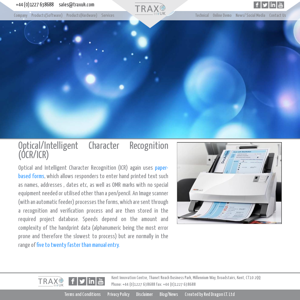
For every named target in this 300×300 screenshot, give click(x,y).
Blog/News (169, 294)
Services (107, 15)
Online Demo (222, 15)
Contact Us (277, 15)
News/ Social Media (250, 15)
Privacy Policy (118, 294)
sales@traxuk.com (76, 5)
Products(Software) (47, 15)
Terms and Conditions (82, 294)
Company (21, 15)
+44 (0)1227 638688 (35, 5)
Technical (202, 15)
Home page (150, 8)
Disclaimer (144, 294)
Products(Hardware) (82, 15)
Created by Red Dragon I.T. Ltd (210, 294)
